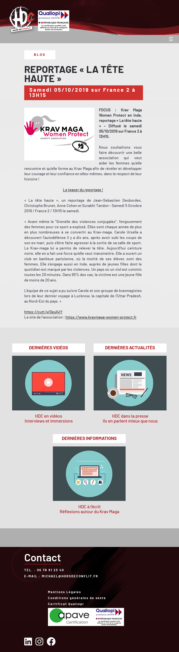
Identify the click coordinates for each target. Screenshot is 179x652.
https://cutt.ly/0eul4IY (43, 312)
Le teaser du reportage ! (83, 190)
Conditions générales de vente (77, 598)
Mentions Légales (64, 592)
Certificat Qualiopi (66, 604)
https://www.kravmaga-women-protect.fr (101, 317)
